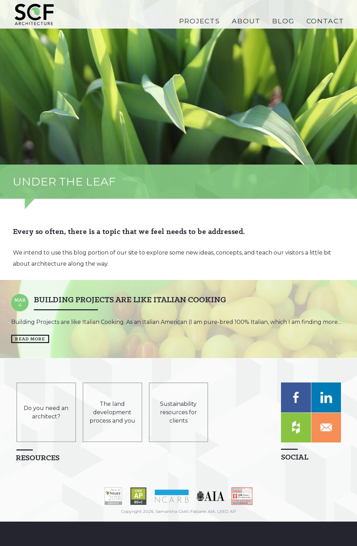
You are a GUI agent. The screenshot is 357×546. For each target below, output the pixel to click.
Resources (38, 458)
